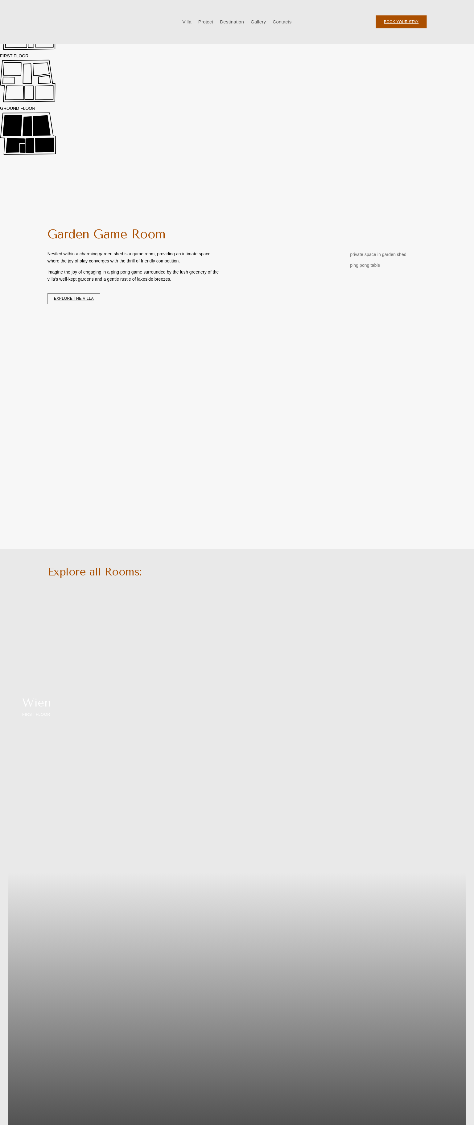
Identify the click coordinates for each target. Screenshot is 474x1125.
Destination (232, 21)
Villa (186, 21)
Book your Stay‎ (401, 22)
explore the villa (73, 298)
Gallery (258, 21)
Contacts (282, 21)
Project (205, 21)
